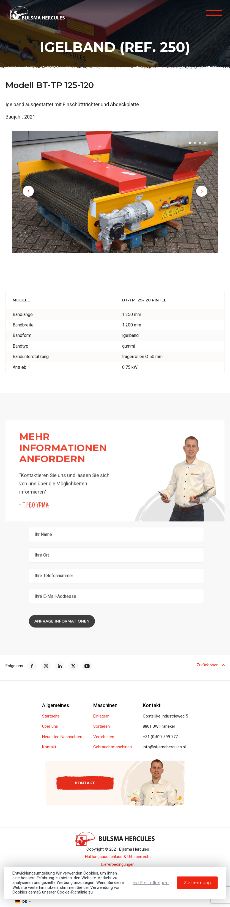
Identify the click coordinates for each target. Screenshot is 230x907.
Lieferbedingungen (118, 864)
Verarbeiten (103, 737)
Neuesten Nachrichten (62, 737)
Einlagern (101, 716)
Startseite (51, 716)
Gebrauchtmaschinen (112, 747)
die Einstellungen (151, 882)
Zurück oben (210, 666)
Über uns (50, 726)
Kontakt (49, 747)
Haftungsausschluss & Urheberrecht (118, 856)
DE (21, 901)
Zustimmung (197, 882)
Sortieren (101, 726)
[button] (28, 191)
